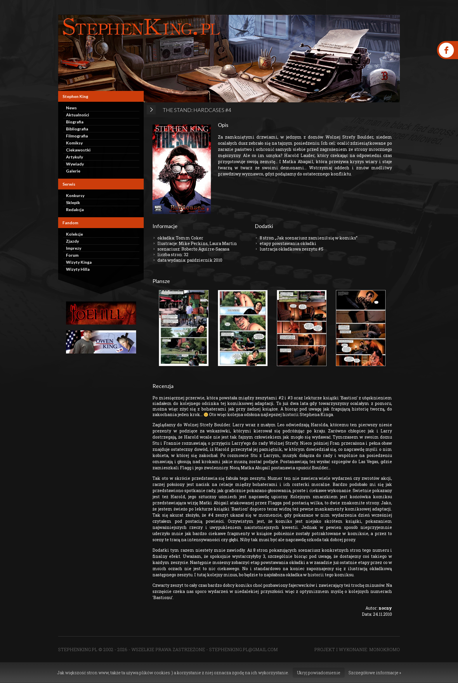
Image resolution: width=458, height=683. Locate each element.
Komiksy (74, 142)
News (71, 107)
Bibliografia (77, 128)
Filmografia (77, 135)
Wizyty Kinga (79, 262)
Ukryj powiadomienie (318, 672)
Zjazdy (72, 241)
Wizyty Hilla (78, 269)
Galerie (73, 170)
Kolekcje (74, 234)
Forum (72, 255)
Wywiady (75, 163)
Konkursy (75, 195)
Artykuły (74, 156)
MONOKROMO (384, 649)
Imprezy (73, 248)
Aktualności (77, 114)
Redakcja (75, 209)
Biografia (75, 121)
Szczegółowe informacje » (374, 672)
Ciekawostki (78, 149)
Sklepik (73, 202)
